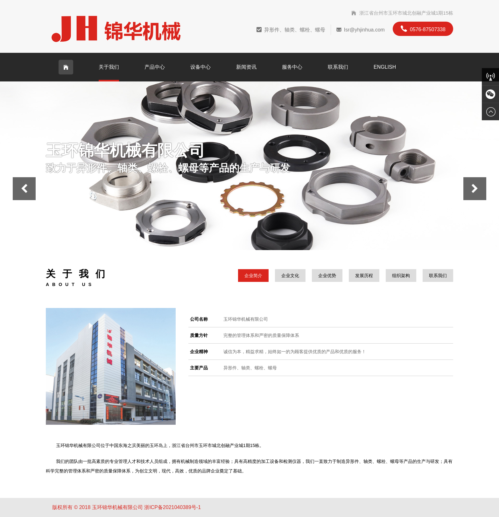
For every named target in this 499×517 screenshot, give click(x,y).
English (385, 67)
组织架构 (401, 275)
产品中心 (154, 67)
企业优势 (327, 275)
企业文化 (290, 275)
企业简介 (253, 275)
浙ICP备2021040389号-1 (172, 507)
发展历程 (364, 275)
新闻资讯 (246, 67)
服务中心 (292, 67)
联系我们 (338, 67)
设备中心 (200, 67)
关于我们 (109, 67)
